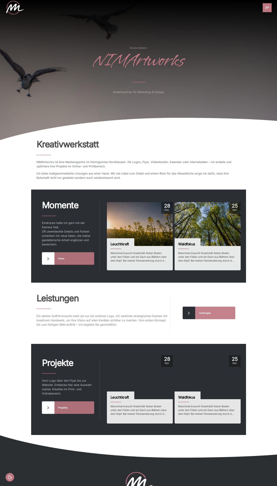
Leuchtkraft (119, 244)
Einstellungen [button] (10, 477)
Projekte (57, 363)
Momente (60, 205)
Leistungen (58, 298)
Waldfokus (186, 244)
